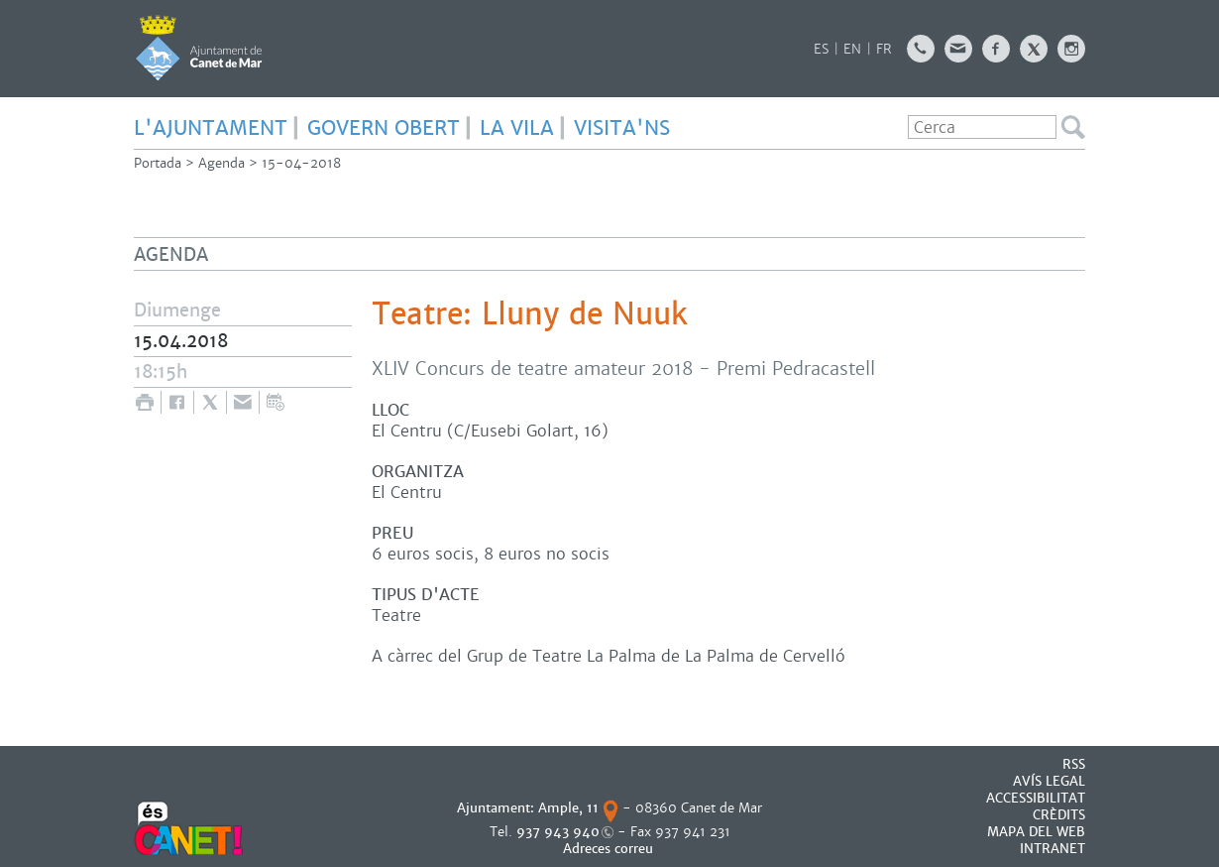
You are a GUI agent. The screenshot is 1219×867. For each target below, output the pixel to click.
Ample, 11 (568, 808)
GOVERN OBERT (383, 128)
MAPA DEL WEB (1036, 831)
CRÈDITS (1059, 814)
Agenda (221, 163)
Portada (157, 163)
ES (821, 49)
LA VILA (517, 128)
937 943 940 (558, 831)
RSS (1073, 764)
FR (884, 49)
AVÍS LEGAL (1049, 781)
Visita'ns (622, 128)
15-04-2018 (301, 163)
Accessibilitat (1035, 798)
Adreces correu (610, 848)
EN (852, 49)
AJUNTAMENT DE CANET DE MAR (199, 47)
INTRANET (1052, 848)
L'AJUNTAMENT (210, 128)
